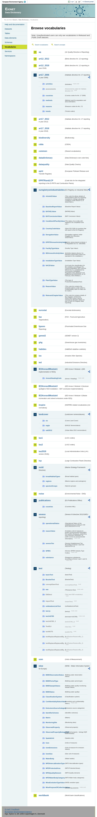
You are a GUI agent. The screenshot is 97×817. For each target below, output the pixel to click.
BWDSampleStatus (53, 686)
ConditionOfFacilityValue (55, 221)
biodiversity (44, 138)
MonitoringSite (51, 722)
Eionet (15, 20)
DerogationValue (52, 235)
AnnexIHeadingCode (53, 378)
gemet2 (42, 336)
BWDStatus (50, 692)
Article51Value (51, 196)
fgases (42, 326)
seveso (42, 514)
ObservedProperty (53, 727)
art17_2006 (44, 75)
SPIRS (48, 551)
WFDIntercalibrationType (55, 763)
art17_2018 (44, 128)
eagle (48, 425)
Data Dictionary (24, 20)
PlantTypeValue (51, 280)
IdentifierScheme (52, 713)
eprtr (41, 171)
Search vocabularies (41, 45)
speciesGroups (51, 486)
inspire (42, 405)
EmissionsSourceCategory (55, 708)
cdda (41, 144)
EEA (15, 2)
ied (40, 362)
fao (40, 317)
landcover (43, 414)
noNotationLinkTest (53, 606)
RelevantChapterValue (54, 295)
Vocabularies (10, 47)
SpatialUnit (50, 738)
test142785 (50, 616)
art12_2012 (44, 59)
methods (49, 100)
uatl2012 (49, 430)
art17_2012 (44, 119)
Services (8, 51)
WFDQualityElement (53, 773)
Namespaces (10, 56)
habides (42, 349)
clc (47, 421)
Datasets (8, 29)
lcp (40, 461)
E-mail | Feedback (12, 809)
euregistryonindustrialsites (51, 190)
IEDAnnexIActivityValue (55, 253)
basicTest (49, 575)
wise (41, 666)
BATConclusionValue (54, 216)
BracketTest (50, 580)
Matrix (48, 718)
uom (41, 659)
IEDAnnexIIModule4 (48, 395)
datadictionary (45, 158)
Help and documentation (14, 24)
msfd (41, 467)
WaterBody (50, 759)
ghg (40, 342)
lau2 (41, 445)
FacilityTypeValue (52, 248)
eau (47, 589)
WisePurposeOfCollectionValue (55, 787)
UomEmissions (51, 748)
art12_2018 (44, 65)
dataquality (44, 164)
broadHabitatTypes (53, 476)
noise (41, 494)
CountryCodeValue (53, 229)
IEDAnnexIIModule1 (48, 369)
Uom (47, 743)
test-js (48, 611)
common (43, 151)
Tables (7, 33)
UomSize (49, 754)
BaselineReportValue (54, 207)
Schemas (8, 42)
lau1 (41, 438)
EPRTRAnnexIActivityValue (55, 242)
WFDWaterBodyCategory (55, 778)
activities (49, 84)
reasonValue (50, 531)
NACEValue (50, 265)
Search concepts (59, 45)
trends (48, 111)
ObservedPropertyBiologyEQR (55, 732)
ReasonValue (51, 286)
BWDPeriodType (52, 681)
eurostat (43, 310)
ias (40, 356)
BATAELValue (51, 211)
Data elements (10, 38)
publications (45, 500)
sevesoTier (50, 543)
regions (48, 481)
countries (49, 95)
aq (40, 52)
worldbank (44, 795)
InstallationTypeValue (54, 261)
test (40, 568)
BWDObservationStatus (55, 675)
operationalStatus (52, 523)
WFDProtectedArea (53, 768)
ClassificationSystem (54, 697)
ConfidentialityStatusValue (55, 701)
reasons (49, 106)
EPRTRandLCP (46, 180)
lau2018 (42, 451)
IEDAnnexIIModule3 (48, 386)
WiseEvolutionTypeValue (55, 783)
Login (72, 1)
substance (50, 557)
